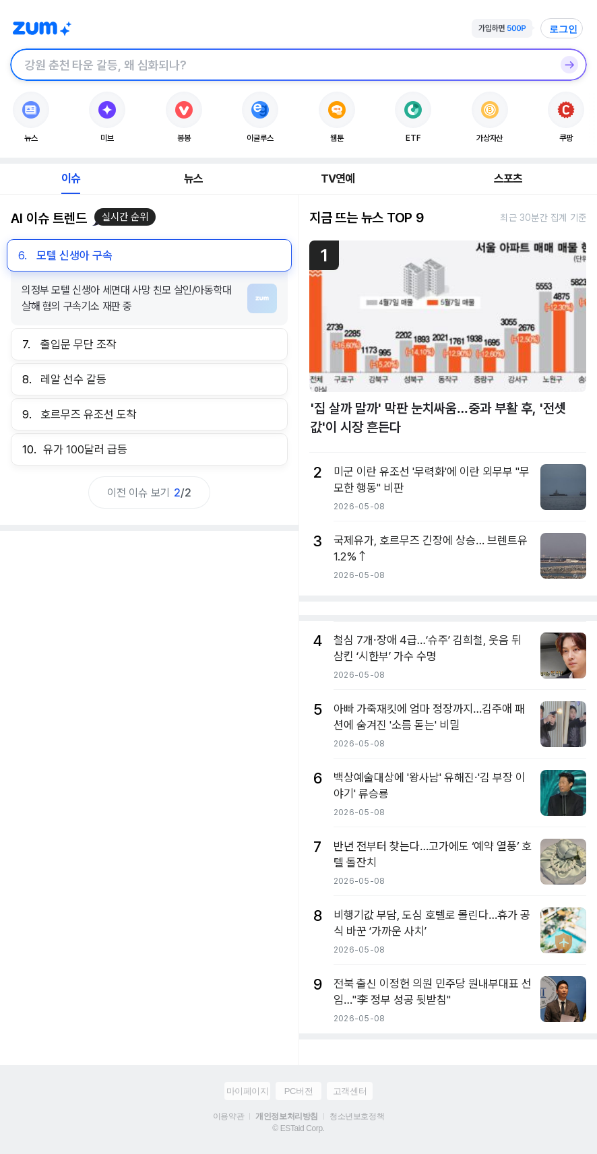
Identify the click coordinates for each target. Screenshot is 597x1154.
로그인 (563, 29)
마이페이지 (247, 1091)
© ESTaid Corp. (298, 1128)
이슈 (70, 178)
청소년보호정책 (356, 1116)
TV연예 (338, 178)
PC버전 (298, 1091)
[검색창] (281, 65)
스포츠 (508, 178)
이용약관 (228, 1116)
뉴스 (193, 178)
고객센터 (350, 1091)
